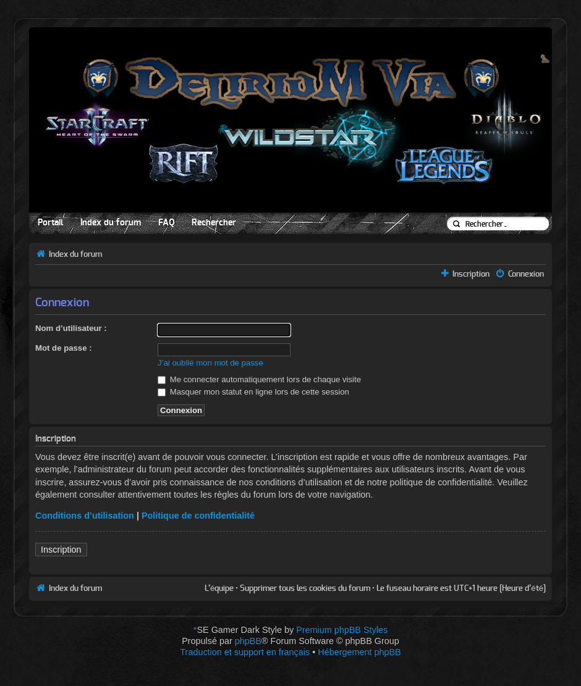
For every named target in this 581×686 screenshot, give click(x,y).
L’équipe (219, 588)
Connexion (526, 274)
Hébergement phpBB (359, 652)
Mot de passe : (63, 348)
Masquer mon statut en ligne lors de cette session (253, 391)
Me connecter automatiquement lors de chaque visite (259, 379)
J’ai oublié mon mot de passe (210, 362)
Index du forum (110, 223)
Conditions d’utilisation (84, 516)
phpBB (248, 641)
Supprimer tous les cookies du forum (305, 588)
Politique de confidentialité (198, 516)
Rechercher (214, 223)
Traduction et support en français (245, 652)
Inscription (471, 274)
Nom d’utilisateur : (71, 328)
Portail (50, 223)
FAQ (166, 223)
